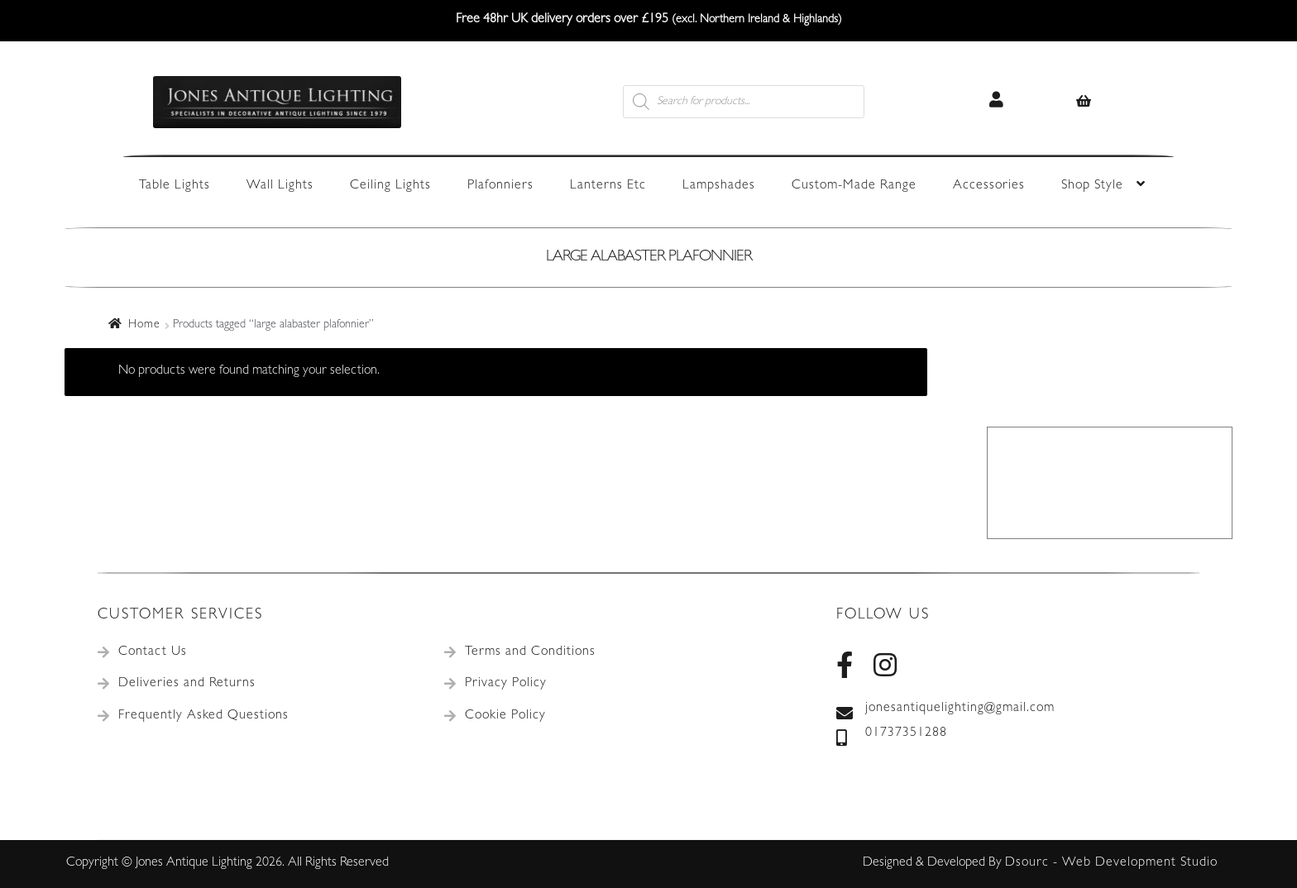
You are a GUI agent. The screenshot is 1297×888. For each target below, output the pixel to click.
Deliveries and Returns (187, 683)
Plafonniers (500, 186)
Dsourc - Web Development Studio (1111, 863)
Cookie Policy (505, 716)
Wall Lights (279, 186)
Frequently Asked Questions (203, 716)
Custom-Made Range (854, 186)
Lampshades (718, 186)
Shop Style (1092, 186)
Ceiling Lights (390, 186)
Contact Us (152, 652)
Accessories (989, 186)
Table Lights (174, 186)
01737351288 (891, 734)
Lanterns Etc (608, 186)
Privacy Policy (506, 683)
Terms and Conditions (530, 652)
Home (144, 325)
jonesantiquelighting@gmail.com (945, 709)
